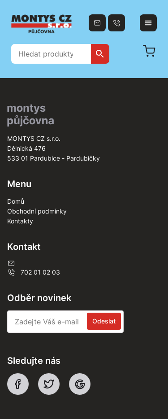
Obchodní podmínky (37, 211)
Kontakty (20, 221)
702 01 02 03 (33, 272)
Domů (15, 201)
